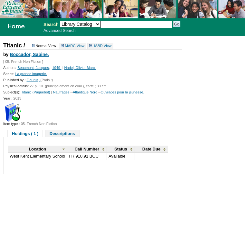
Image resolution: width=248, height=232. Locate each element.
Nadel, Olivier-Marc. (80, 68)
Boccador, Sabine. (29, 54)
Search (51, 24)
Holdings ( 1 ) (25, 133)
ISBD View (102, 46)
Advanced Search (59, 30)
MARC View (74, 46)
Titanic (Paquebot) (35, 92)
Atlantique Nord (85, 92)
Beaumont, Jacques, (33, 68)
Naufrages (61, 92)
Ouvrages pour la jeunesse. (122, 92)
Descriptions (62, 133)
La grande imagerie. (31, 74)
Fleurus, (33, 80)
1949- (56, 68)
